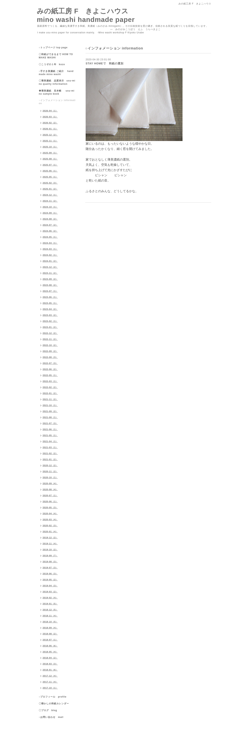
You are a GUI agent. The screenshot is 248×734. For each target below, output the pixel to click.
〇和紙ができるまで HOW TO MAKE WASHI (56, 56)
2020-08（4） (50, 489)
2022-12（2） (50, 333)
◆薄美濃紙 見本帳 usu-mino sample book (56, 92)
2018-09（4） (50, 628)
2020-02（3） (50, 525)
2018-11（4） (50, 616)
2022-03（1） (50, 381)
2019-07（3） (50, 567)
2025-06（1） (50, 171)
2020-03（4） (50, 519)
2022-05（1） (50, 375)
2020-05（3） (50, 507)
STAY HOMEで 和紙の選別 (104, 63)
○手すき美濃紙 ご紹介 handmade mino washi (56, 73)
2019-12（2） (50, 537)
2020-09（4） (50, 483)
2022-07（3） (50, 363)
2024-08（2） (50, 219)
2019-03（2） (50, 591)
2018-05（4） (50, 652)
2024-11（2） (50, 201)
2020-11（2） (50, 471)
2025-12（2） (50, 135)
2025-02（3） (50, 183)
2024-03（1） (50, 249)
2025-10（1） (50, 147)
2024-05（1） (50, 237)
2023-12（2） (50, 267)
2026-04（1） (50, 111)
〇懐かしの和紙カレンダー (56, 703)
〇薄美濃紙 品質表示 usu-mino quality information (57, 82)
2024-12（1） (50, 195)
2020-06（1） (50, 501)
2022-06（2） (50, 369)
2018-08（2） (50, 634)
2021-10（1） (50, 405)
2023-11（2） (50, 273)
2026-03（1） (50, 117)
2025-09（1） (50, 153)
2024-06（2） (50, 231)
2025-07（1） (50, 165)
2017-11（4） (50, 682)
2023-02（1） (50, 321)
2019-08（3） (50, 561)
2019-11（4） (50, 543)
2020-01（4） (50, 531)
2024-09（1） (50, 213)
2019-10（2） (50, 549)
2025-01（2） (50, 189)
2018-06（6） (50, 646)
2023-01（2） (50, 327)
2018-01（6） (50, 670)
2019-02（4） (50, 598)
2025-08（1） (50, 159)
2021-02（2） (50, 453)
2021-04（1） (50, 441)
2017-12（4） (50, 676)
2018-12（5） (50, 610)
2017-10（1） (50, 688)
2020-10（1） (50, 477)
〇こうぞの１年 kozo (52, 64)
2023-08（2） (50, 285)
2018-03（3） (50, 664)
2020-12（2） (50, 465)
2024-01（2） (50, 261)
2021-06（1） (50, 429)
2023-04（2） (50, 309)
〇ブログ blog (48, 710)
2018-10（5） (50, 622)
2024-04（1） (50, 243)
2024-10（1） (50, 207)
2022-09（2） (50, 351)
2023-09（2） (50, 279)
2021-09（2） (50, 411)
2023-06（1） (50, 297)
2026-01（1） (50, 129)
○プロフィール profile (52, 696)
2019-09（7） (50, 555)
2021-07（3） (50, 423)
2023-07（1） (50, 291)
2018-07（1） (50, 640)
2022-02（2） (50, 387)
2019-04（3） (50, 585)
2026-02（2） (50, 123)
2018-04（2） (50, 658)
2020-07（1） (50, 495)
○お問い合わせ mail (51, 717)
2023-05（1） (50, 303)
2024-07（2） (50, 225)
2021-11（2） (50, 399)
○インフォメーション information (57, 102)
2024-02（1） (50, 255)
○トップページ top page (53, 47)
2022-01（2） (50, 393)
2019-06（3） (50, 573)
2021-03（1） (50, 447)
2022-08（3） (50, 357)
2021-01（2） (50, 459)
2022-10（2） (50, 345)
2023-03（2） (50, 315)
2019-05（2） (50, 579)
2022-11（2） (50, 339)
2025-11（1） (50, 141)
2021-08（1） (50, 417)
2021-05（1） (50, 435)
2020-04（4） (50, 513)
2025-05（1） (50, 177)
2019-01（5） (50, 604)
